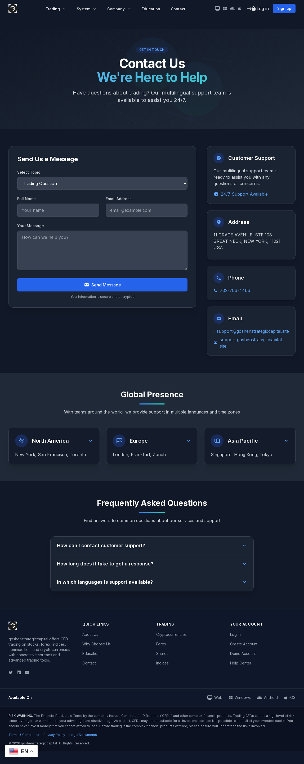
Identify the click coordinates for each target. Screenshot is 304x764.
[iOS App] (239, 8)
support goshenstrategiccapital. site (248, 343)
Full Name (26, 198)
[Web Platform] (214, 697)
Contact (178, 9)
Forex (161, 644)
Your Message (30, 225)
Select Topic (28, 172)
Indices (162, 663)
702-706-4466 (231, 290)
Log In (235, 634)
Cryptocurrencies (171, 634)
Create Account (243, 644)
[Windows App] (225, 8)
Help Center (240, 663)
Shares (162, 653)
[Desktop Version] (217, 8)
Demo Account (243, 653)
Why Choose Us (96, 644)
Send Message (102, 284)
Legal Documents (83, 735)
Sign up (284, 8)
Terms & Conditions (23, 735)
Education (151, 9)
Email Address (119, 198)
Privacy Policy (54, 735)
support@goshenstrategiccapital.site (251, 331)
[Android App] (232, 8)
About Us (90, 634)
